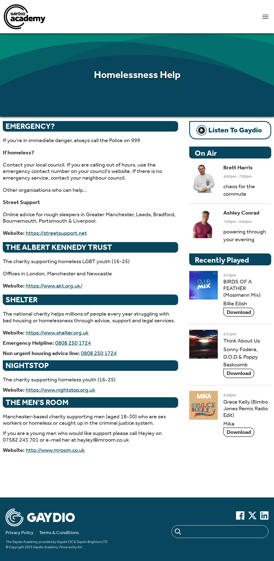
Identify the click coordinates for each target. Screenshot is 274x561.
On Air (206, 153)
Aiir (79, 547)
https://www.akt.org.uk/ (54, 286)
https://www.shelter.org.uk (57, 332)
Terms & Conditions (59, 532)
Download (239, 312)
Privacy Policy (20, 532)
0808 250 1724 (73, 343)
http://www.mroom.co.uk (55, 450)
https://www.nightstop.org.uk (60, 390)
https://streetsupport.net (56, 233)
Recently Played (222, 260)
